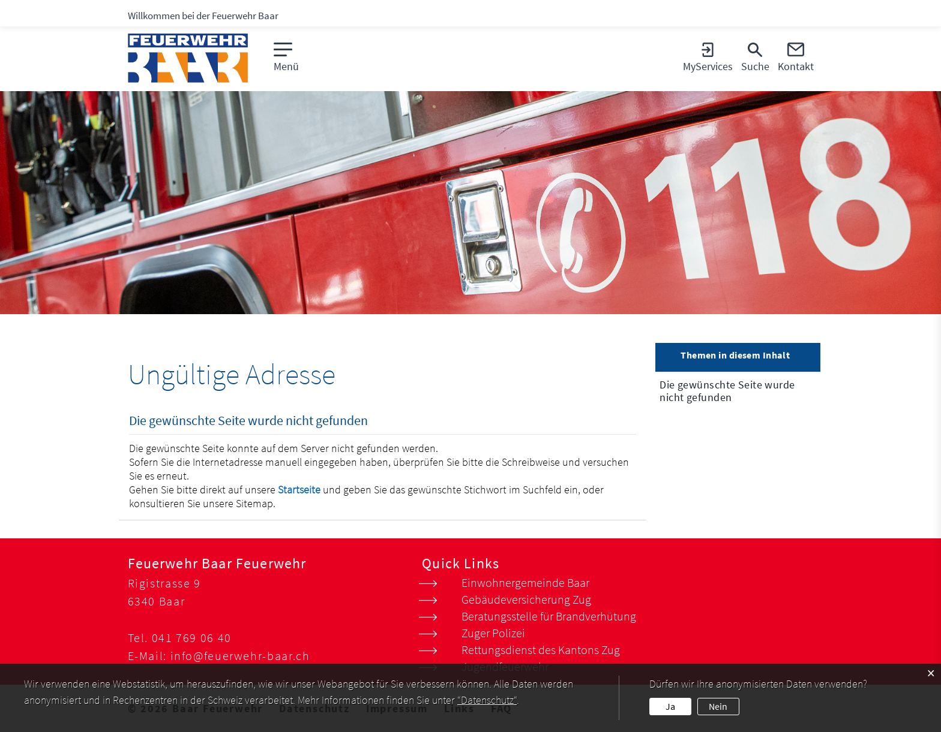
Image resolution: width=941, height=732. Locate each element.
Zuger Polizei (493, 632)
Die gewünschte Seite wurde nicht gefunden (727, 390)
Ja (670, 706)
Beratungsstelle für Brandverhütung (548, 616)
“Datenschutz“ (487, 700)
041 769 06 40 (192, 637)
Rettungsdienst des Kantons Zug (540, 649)
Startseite (299, 489)
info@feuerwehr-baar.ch (240, 655)
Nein (718, 706)
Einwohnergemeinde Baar (525, 582)
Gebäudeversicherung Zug (526, 599)
